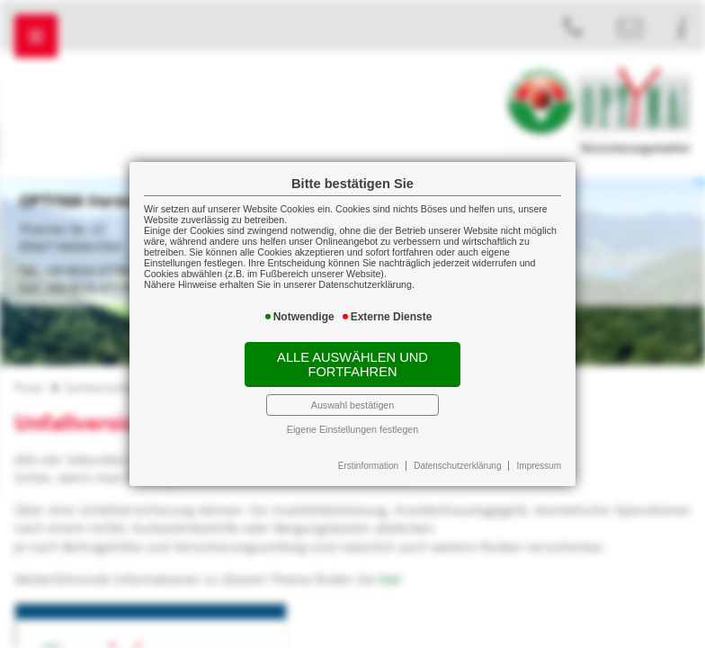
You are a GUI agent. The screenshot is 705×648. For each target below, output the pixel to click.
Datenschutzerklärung (457, 466)
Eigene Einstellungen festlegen (352, 429)
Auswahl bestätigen (352, 405)
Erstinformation (368, 466)
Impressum (539, 466)
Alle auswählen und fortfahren (352, 364)
